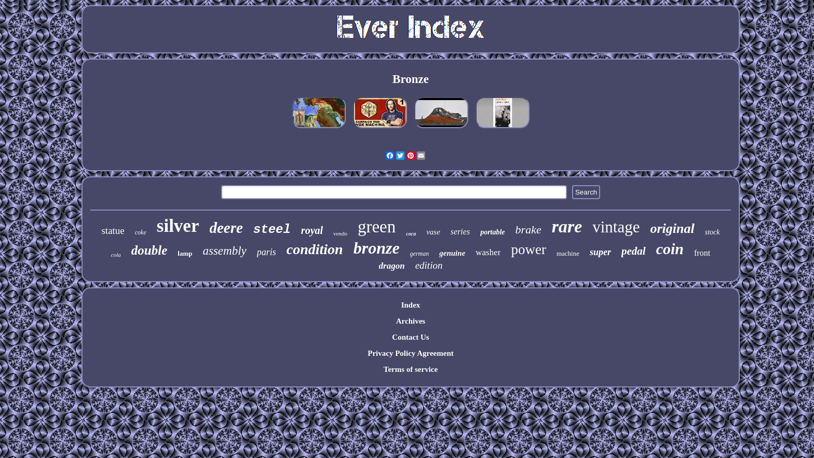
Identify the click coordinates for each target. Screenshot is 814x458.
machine (568, 253)
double (149, 250)
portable (492, 232)
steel (272, 230)
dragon (392, 266)
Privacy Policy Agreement (411, 353)
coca (411, 234)
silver (178, 226)
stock (712, 232)
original (672, 228)
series (460, 231)
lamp (185, 253)
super (600, 252)
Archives (410, 321)
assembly (224, 250)
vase (433, 232)
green (377, 226)
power (528, 249)
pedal (633, 251)
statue (112, 230)
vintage (616, 227)
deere (225, 227)
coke (140, 232)
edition (429, 265)
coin (670, 248)
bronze (377, 248)
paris (266, 252)
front (702, 252)
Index (410, 305)
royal (312, 230)
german (419, 253)
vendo (340, 233)
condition (315, 249)
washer (488, 252)
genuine (452, 253)
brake (528, 229)
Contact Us (410, 337)
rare (567, 226)
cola (116, 255)
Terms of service (411, 369)
